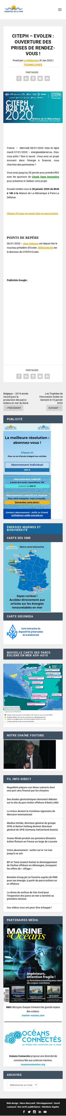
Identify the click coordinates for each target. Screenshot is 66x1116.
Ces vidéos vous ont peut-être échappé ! (29, 907)
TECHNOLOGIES (33, 64)
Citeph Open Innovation (45, 176)
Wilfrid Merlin (45, 247)
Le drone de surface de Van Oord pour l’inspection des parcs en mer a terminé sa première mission (30, 895)
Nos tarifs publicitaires (29, 1107)
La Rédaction (31, 60)
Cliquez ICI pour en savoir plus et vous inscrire (32, 213)
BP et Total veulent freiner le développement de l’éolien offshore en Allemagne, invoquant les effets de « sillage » (32, 865)
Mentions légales (50, 1107)
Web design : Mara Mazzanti (21, 1103)
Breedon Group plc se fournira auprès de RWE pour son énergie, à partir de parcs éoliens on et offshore (32, 880)
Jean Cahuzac (31, 243)
